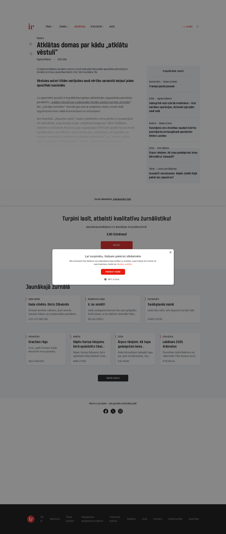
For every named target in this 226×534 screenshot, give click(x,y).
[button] (113, 279)
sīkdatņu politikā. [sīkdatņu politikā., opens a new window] (124, 264)
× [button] (170, 252)
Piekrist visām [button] (112, 271)
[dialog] (113, 267)
